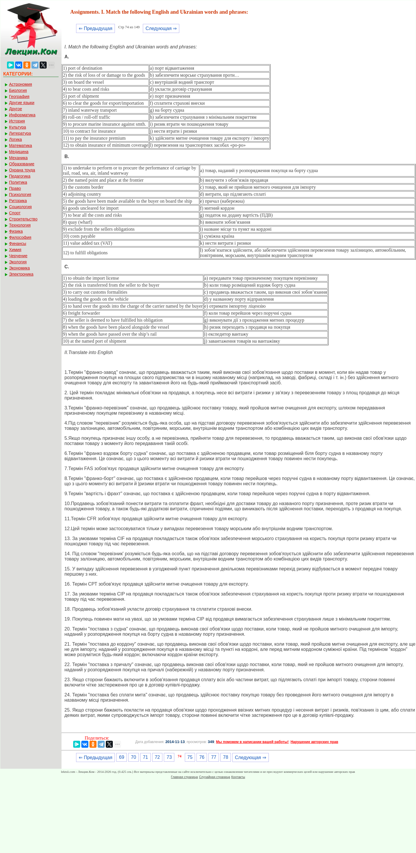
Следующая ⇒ (161, 28)
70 (133, 757)
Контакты (238, 777)
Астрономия (20, 84)
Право (15, 188)
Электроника (21, 274)
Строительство (23, 219)
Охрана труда (22, 170)
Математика (20, 145)
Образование (21, 164)
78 (225, 757)
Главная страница (184, 777)
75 (190, 757)
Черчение (18, 255)
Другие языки (21, 102)
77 (213, 757)
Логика (15, 139)
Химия (15, 249)
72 (157, 757)
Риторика (18, 200)
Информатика (22, 115)
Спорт (14, 213)
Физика (16, 231)
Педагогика (19, 176)
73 (169, 757)
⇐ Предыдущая (95, 28)
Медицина (19, 151)
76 (201, 757)
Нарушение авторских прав (314, 742)
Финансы (17, 243)
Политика (18, 182)
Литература (20, 133)
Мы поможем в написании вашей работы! (252, 742)
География (19, 96)
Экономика (19, 268)
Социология (20, 206)
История (17, 121)
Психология (20, 194)
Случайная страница (214, 777)
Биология (18, 90)
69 (121, 757)
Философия (20, 237)
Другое (15, 108)
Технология (20, 225)
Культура (17, 127)
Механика (18, 157)
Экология (18, 262)
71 (145, 757)
